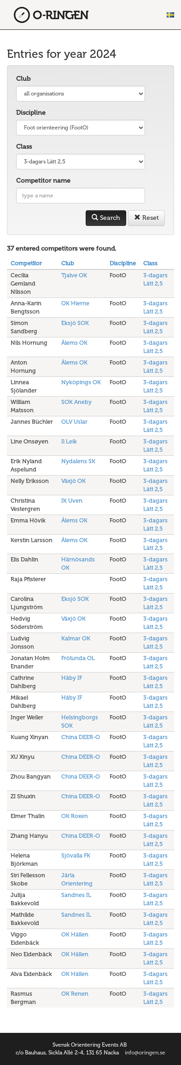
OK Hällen (74, 934)
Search (106, 218)
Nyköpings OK (81, 382)
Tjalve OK (74, 275)
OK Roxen (74, 816)
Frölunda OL (78, 658)
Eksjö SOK (75, 323)
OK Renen (74, 993)
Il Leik (69, 441)
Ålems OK (74, 342)
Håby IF (71, 677)
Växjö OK (73, 480)
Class (24, 147)
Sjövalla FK (75, 855)
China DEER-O (80, 737)
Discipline (31, 113)
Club (23, 79)
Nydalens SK (78, 461)
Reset (146, 218)
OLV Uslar (74, 421)
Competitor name (43, 181)
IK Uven (71, 500)
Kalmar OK (75, 638)
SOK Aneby (76, 401)
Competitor (26, 263)
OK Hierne (75, 303)
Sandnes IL (76, 894)
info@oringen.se (145, 1052)
